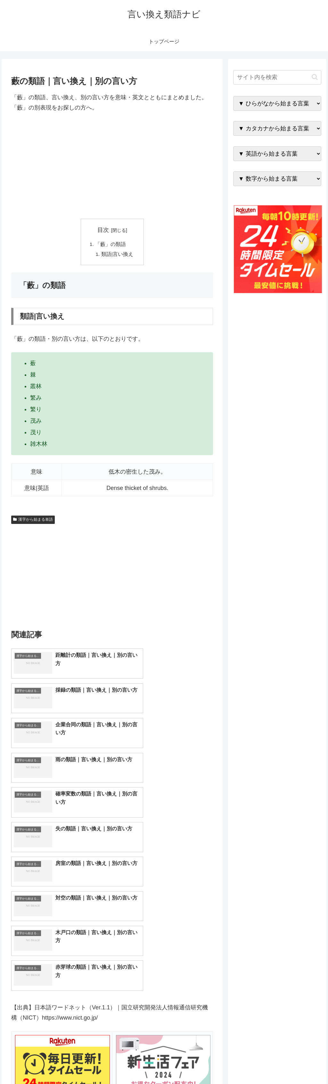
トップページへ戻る (250, 1064)
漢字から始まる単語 (33, 520)
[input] (277, 77)
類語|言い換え (117, 255)
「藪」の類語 (110, 244)
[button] (314, 77)
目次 (103, 230)
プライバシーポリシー (299, 1064)
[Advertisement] (112, 166)
